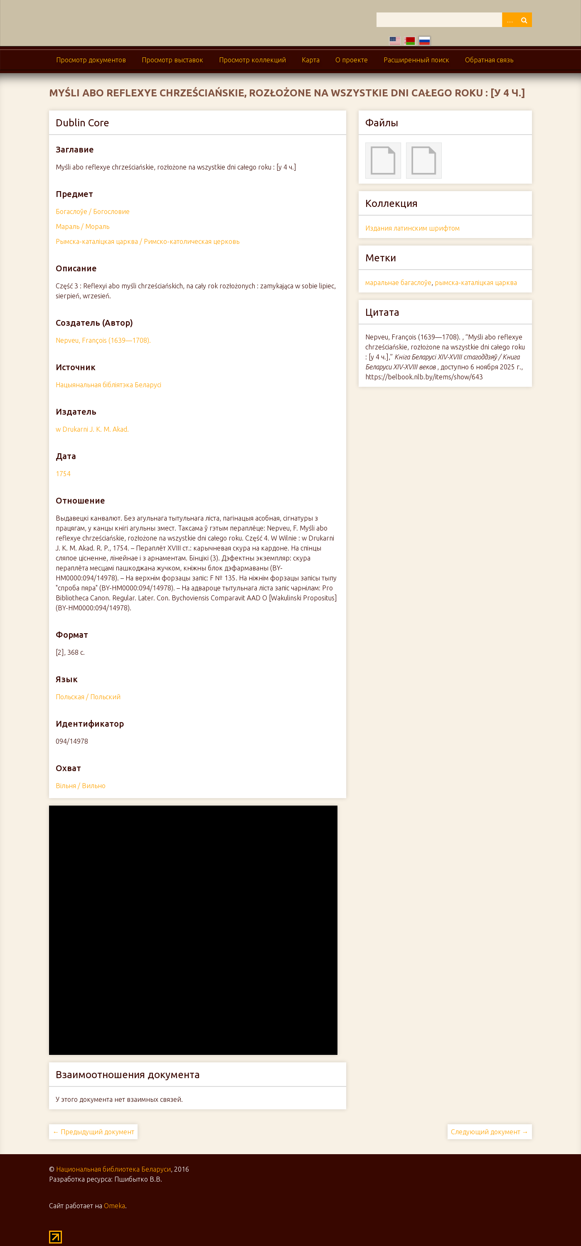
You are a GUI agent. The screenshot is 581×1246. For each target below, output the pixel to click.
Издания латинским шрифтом (412, 228)
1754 (63, 473)
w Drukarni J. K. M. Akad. (92, 429)
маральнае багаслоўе (398, 282)
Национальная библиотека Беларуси (113, 1169)
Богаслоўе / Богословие (93, 211)
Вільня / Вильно (81, 785)
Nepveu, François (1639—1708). (103, 340)
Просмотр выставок (172, 60)
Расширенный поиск (416, 60)
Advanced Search (509, 19)
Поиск (524, 19)
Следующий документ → (490, 1131)
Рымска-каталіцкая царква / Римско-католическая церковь (147, 241)
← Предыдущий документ (93, 1131)
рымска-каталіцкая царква (476, 282)
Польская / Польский (88, 696)
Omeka (114, 1205)
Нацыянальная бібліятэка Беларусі (108, 384)
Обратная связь (489, 60)
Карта (311, 60)
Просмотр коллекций (252, 60)
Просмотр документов (91, 60)
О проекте (351, 60)
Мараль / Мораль (82, 226)
